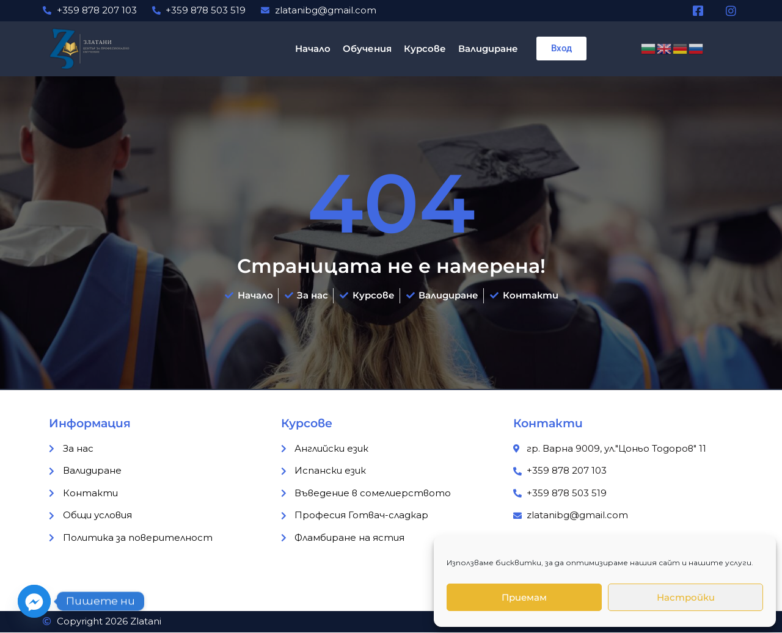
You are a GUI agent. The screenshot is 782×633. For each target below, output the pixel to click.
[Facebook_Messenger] (34, 601)
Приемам (524, 597)
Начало (313, 48)
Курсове (425, 48)
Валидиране (488, 48)
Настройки (686, 597)
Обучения (367, 48)
